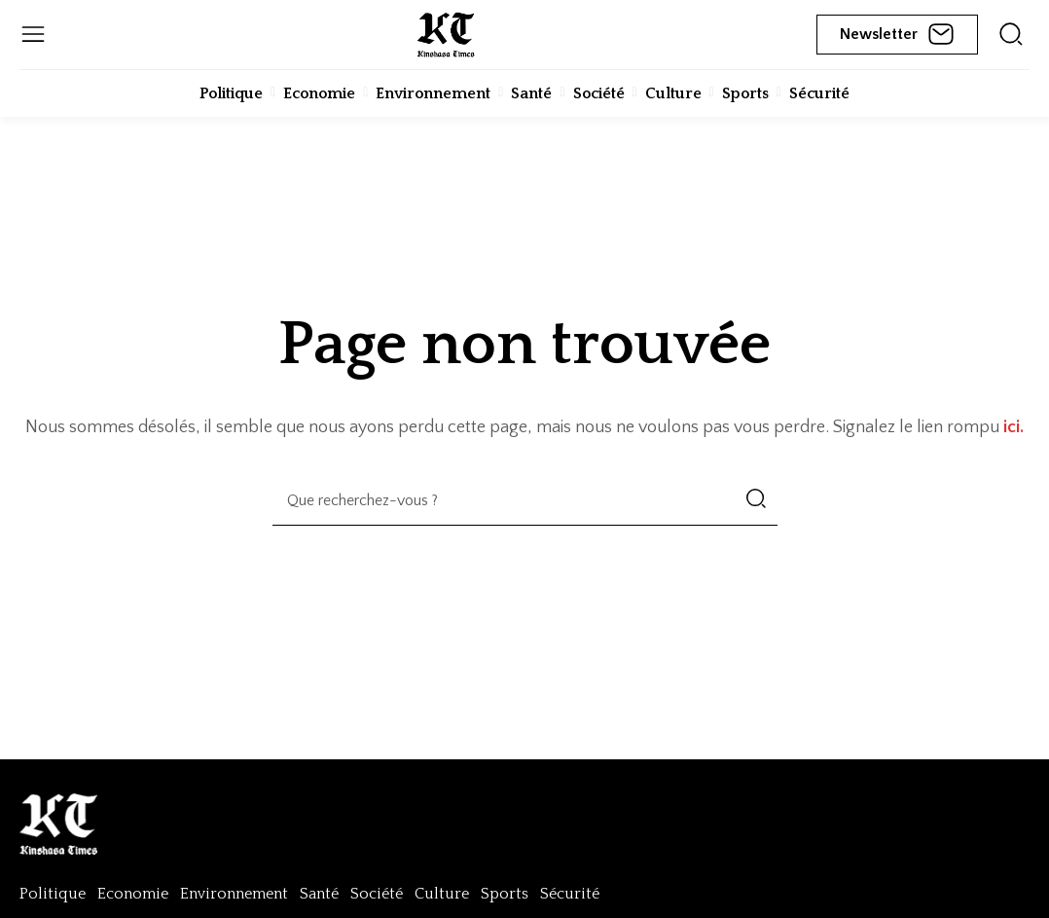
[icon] (1011, 34)
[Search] (756, 500)
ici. (1013, 427)
